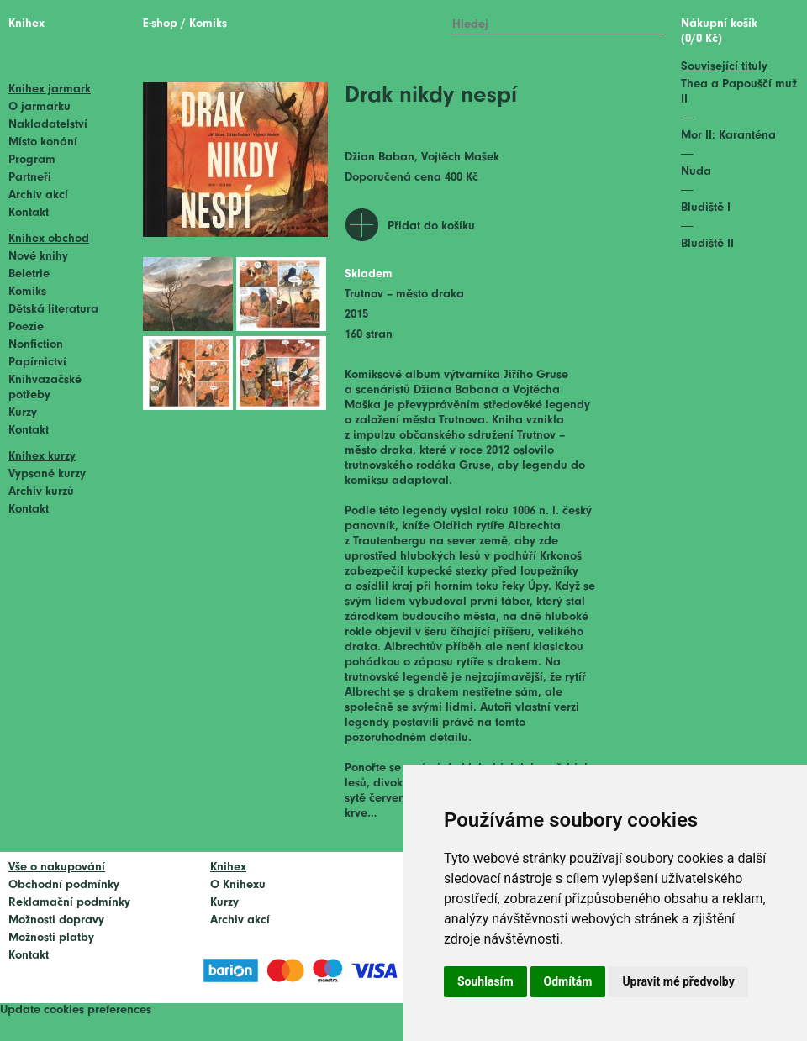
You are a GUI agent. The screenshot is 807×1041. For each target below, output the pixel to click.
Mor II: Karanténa (728, 135)
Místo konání (42, 142)
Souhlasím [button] (485, 981)
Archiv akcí (38, 195)
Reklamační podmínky (69, 902)
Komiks (27, 292)
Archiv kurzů (41, 491)
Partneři (29, 177)
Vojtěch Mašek (460, 157)
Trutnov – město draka (404, 294)
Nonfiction (35, 344)
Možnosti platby (51, 938)
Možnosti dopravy (56, 920)
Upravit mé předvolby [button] (678, 981)
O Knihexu (238, 885)
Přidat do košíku (431, 226)
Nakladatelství (47, 124)
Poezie (26, 327)
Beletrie (29, 274)
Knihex (26, 23)
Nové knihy (38, 256)
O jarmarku (39, 107)
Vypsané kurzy (47, 474)
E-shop (160, 23)
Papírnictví (37, 362)
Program (31, 160)
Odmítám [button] (568, 981)
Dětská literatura (53, 309)
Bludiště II (707, 244)
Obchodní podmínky (63, 885)
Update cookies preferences (75, 1010)
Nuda (696, 171)
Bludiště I (706, 207)
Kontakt (28, 213)
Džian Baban (379, 157)
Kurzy (22, 412)
